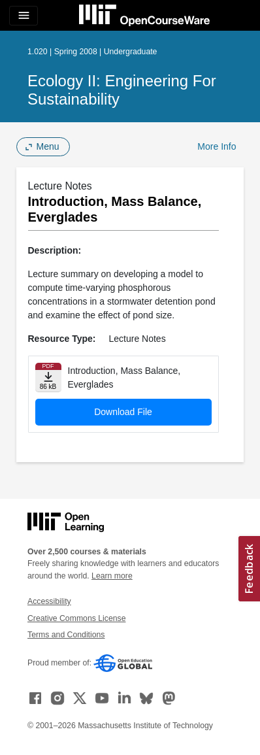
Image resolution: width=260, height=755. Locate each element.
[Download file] (48, 377)
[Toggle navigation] (23, 15)
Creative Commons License (76, 618)
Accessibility (49, 601)
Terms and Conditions (66, 634)
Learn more (112, 575)
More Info (216, 146)
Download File (123, 412)
